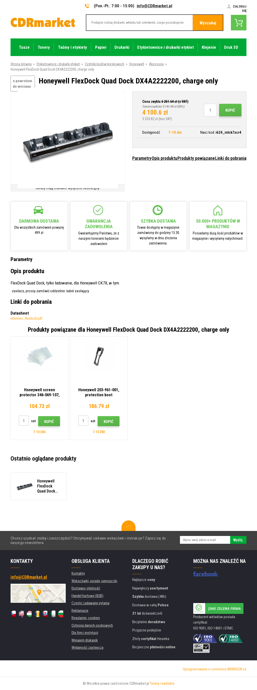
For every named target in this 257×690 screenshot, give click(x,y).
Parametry (141, 158)
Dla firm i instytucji (85, 632)
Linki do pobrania (230, 158)
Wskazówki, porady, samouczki (94, 581)
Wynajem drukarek (85, 640)
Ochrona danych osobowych (92, 625)
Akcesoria (156, 64)
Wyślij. (238, 540)
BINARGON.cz (236, 669)
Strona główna (21, 64)
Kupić (230, 110)
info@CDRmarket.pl (154, 5)
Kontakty (78, 573)
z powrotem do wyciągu (22, 84)
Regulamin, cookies (86, 618)
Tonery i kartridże (162, 683)
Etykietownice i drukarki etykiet (58, 64)
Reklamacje (80, 610)
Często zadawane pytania (90, 603)
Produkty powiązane (196, 158)
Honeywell (136, 64)
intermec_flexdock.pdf (26, 318)
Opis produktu (164, 158)
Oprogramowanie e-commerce (205, 669)
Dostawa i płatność (86, 588)
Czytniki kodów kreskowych (104, 64)
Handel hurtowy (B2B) (87, 596)
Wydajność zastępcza (87, 647)
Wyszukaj (208, 22)
